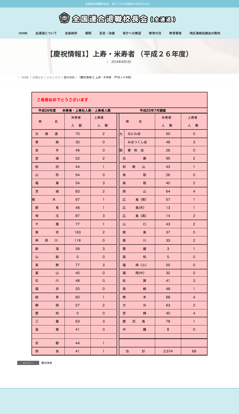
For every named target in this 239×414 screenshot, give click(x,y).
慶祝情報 (46, 363)
